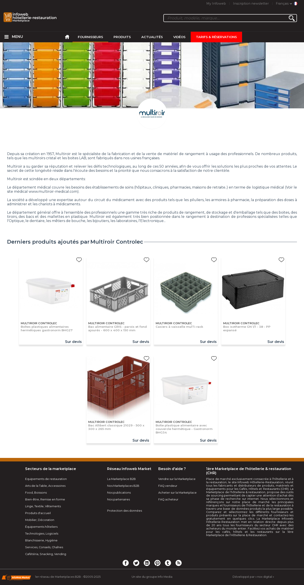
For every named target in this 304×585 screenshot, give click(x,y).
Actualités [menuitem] (152, 37)
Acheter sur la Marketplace (177, 492)
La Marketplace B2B (121, 479)
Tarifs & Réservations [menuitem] (216, 37)
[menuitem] (6, 37)
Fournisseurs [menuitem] (90, 37)
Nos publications (119, 492)
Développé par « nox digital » (253, 576)
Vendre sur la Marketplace (177, 479)
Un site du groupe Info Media (152, 576)
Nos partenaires (118, 499)
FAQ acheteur (168, 499)
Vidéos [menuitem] (179, 37)
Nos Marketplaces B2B (123, 485)
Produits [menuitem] (122, 37)
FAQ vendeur (167, 485)
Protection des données (124, 510)
